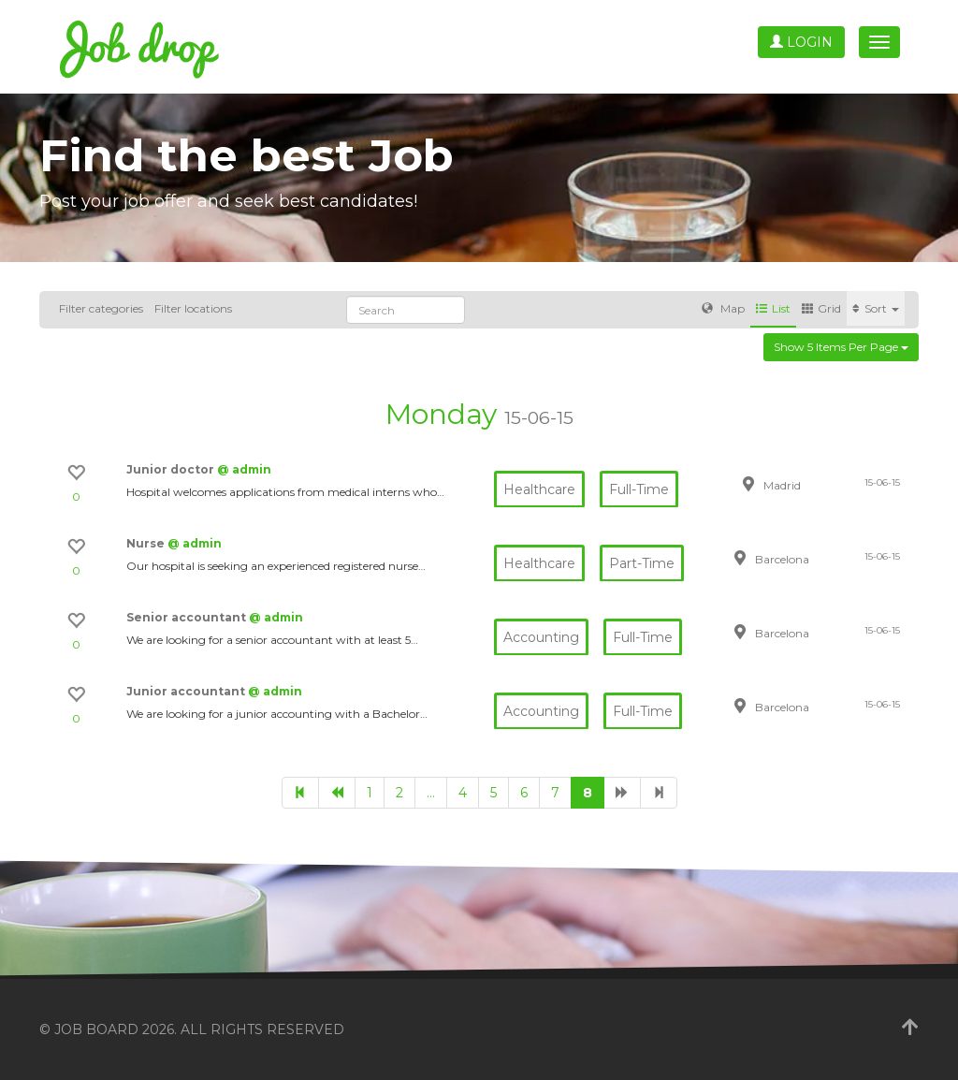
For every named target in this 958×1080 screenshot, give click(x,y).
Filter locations (193, 308)
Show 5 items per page (841, 347)
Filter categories (101, 308)
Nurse (146, 543)
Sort (875, 308)
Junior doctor (171, 469)
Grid (821, 308)
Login (801, 42)
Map (723, 308)
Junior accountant (187, 691)
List (773, 308)
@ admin (244, 469)
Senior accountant (187, 617)
